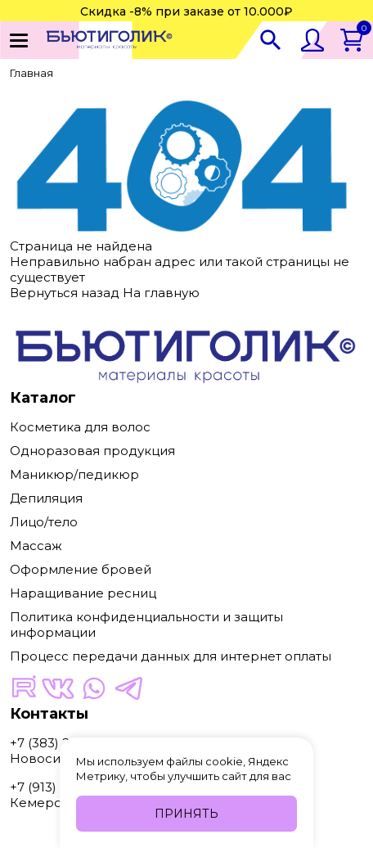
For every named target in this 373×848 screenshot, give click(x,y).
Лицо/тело (44, 522)
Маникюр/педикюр (74, 474)
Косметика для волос (80, 427)
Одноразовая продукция (92, 450)
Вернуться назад (64, 292)
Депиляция (46, 498)
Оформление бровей (80, 569)
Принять (186, 813)
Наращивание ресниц (83, 593)
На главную (161, 292)
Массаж (36, 545)
